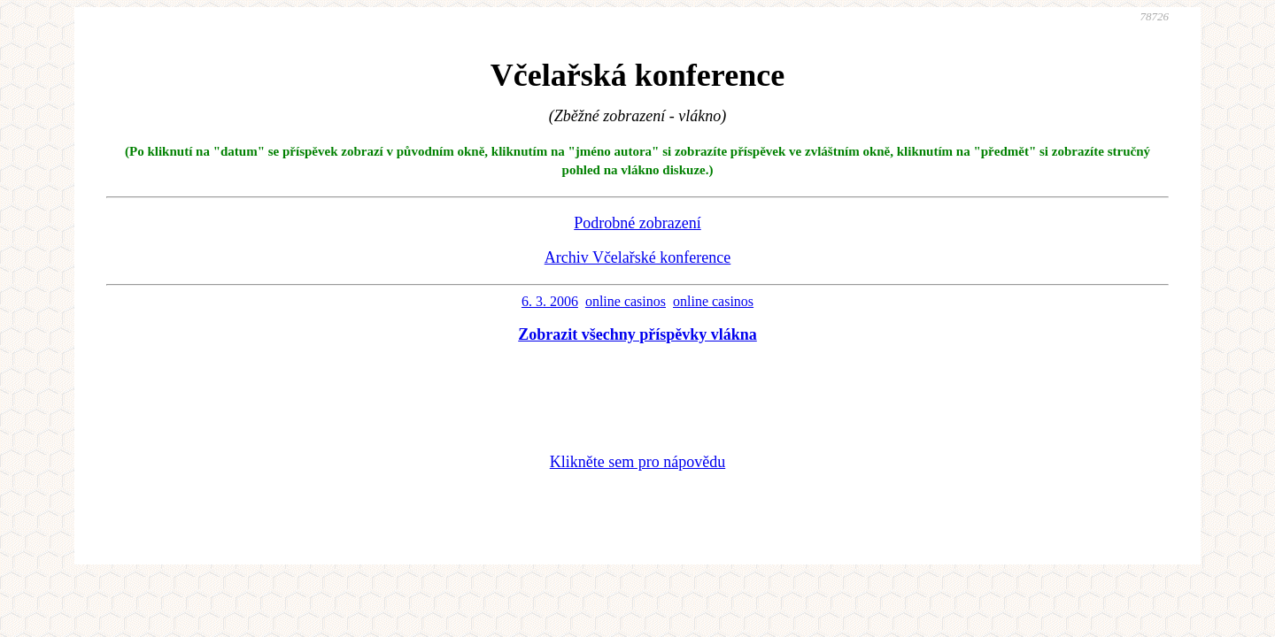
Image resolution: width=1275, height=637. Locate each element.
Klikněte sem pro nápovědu (637, 462)
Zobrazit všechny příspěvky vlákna (637, 334)
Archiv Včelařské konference (638, 257)
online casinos (625, 301)
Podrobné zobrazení (637, 223)
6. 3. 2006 (550, 301)
